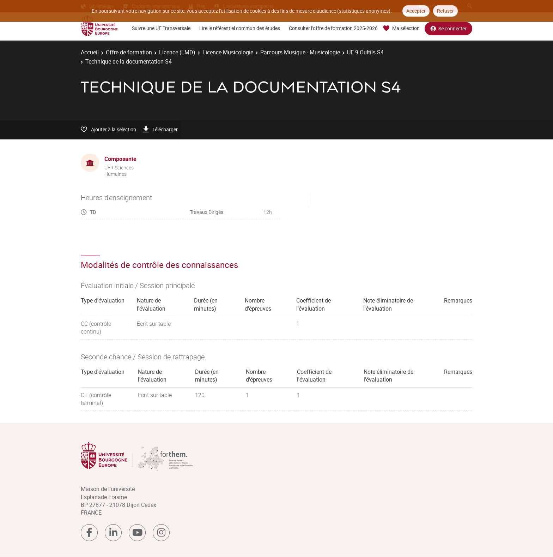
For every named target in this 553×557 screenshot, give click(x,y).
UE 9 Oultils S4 (365, 52)
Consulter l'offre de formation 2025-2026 (333, 28)
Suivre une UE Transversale (161, 28)
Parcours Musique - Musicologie (300, 52)
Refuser (445, 10)
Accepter (416, 10)
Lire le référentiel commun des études (239, 28)
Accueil (90, 52)
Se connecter (448, 28)
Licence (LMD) (177, 52)
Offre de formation (129, 52)
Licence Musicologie (227, 52)
